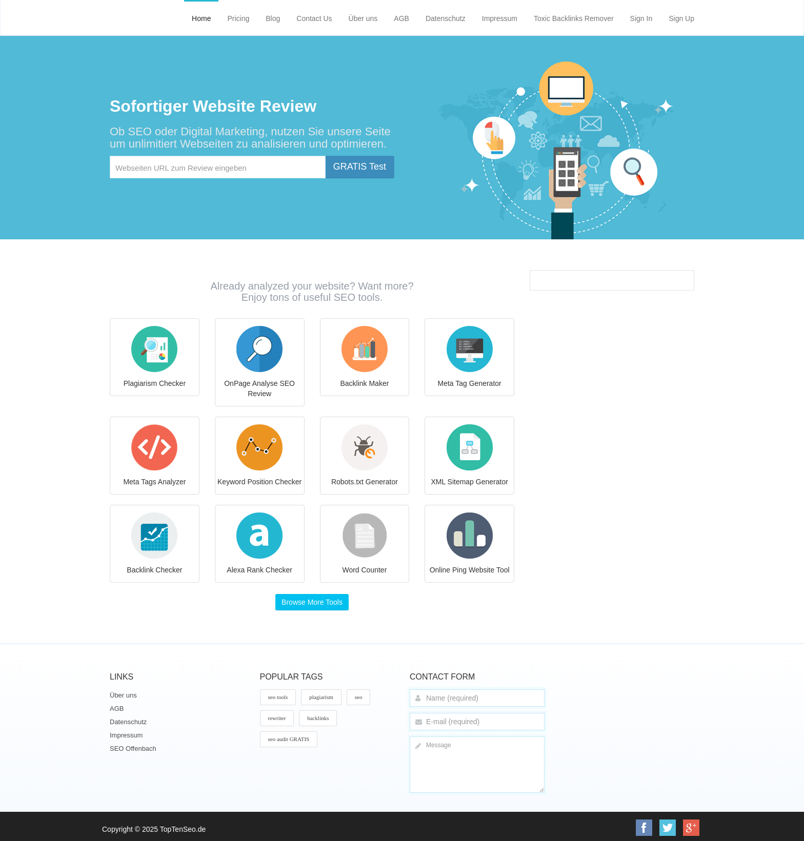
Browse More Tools (312, 602)
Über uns (363, 18)
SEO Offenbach (133, 748)
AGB (401, 18)
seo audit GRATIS (289, 739)
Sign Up (681, 18)
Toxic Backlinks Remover (574, 18)
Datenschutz (446, 18)
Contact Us (314, 18)
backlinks (318, 718)
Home (201, 18)
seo (359, 697)
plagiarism (321, 697)
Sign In (641, 18)
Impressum (499, 18)
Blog (273, 18)
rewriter (277, 718)
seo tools (278, 697)
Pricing (238, 18)
